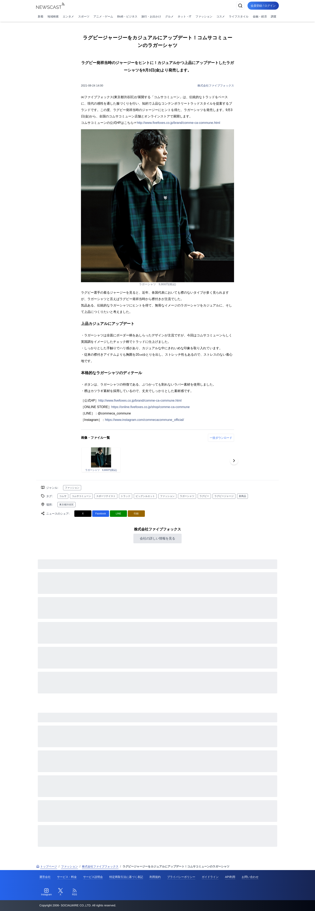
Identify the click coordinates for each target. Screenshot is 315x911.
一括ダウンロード (221, 437)
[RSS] (75, 892)
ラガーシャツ (187, 496)
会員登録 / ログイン (263, 5)
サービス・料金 (67, 876)
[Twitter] (60, 892)
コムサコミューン (81, 496)
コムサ (62, 496)
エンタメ (68, 16)
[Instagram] (46, 892)
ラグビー (204, 496)
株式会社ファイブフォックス (215, 85)
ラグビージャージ (224, 496)
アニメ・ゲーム (103, 16)
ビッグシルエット (145, 496)
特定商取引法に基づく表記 (126, 876)
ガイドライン (210, 876)
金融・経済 (260, 16)
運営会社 (45, 876)
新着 (40, 16)
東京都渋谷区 (66, 504)
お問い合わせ (250, 876)
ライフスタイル (239, 16)
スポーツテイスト (106, 496)
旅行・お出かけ (151, 16)
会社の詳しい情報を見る (157, 538)
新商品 (242, 496)
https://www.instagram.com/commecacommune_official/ (144, 419)
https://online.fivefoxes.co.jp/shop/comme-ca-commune (150, 407)
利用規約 (155, 876)
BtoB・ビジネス (127, 16)
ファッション (203, 16)
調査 (273, 16)
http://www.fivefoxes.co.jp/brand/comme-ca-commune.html (178, 122)
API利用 (230, 876)
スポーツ (83, 16)
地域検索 (53, 16)
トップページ (46, 866)
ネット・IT (184, 16)
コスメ (220, 16)
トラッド (125, 496)
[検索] (240, 6)
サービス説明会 (93, 876)
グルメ (169, 16)
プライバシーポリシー (181, 876)
